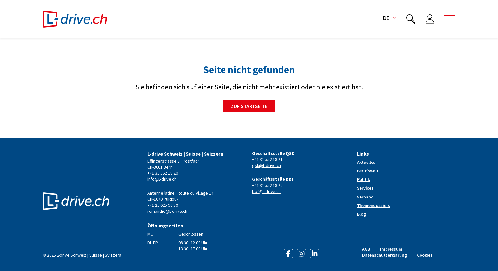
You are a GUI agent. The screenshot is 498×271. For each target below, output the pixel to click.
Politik (363, 179)
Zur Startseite (249, 106)
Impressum (391, 249)
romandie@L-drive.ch (167, 211)
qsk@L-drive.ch (266, 165)
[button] (449, 19)
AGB (366, 249)
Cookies (425, 255)
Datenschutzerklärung (384, 255)
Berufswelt (368, 171)
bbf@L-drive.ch (266, 191)
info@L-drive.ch (162, 179)
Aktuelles (366, 162)
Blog (361, 214)
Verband (365, 197)
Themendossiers (373, 205)
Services (365, 188)
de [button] (389, 18)
